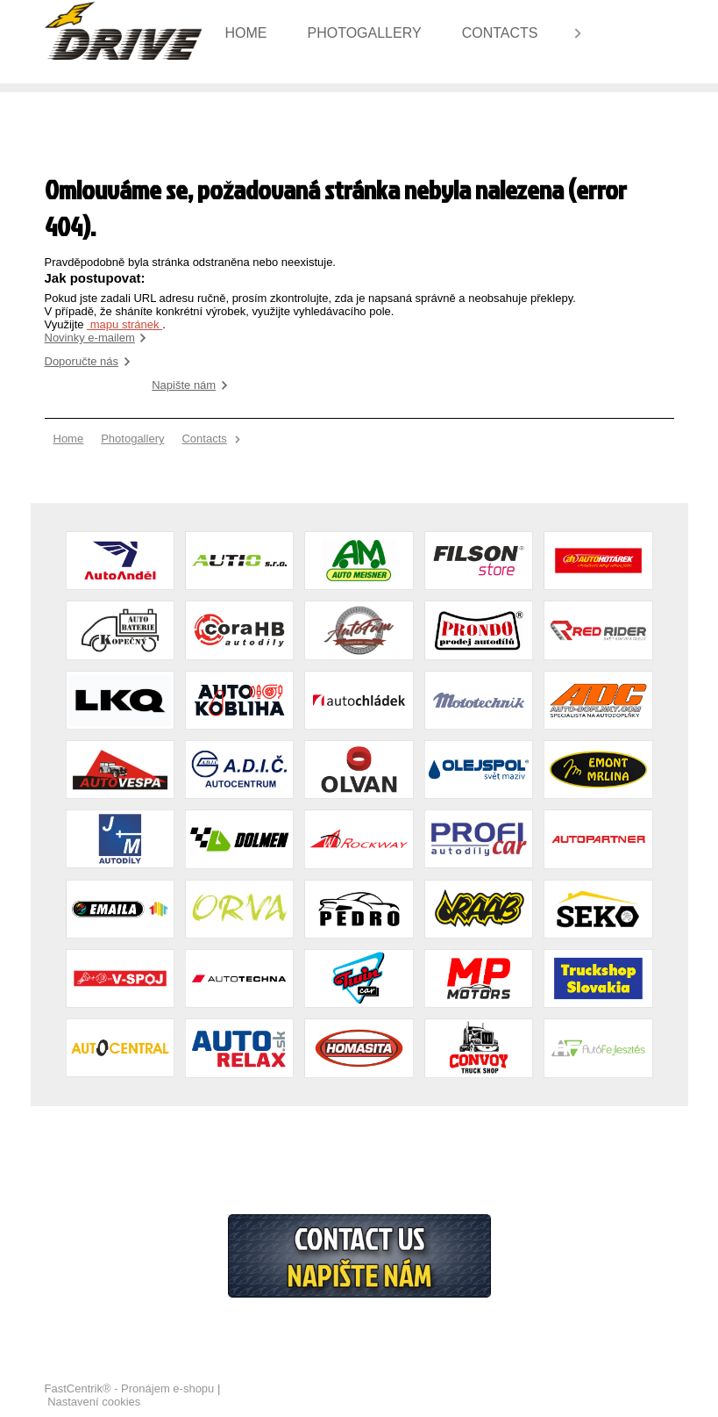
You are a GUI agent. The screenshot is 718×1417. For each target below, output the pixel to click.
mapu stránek (124, 324)
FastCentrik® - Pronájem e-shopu (130, 1388)
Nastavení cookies (93, 1401)
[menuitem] (252, 33)
